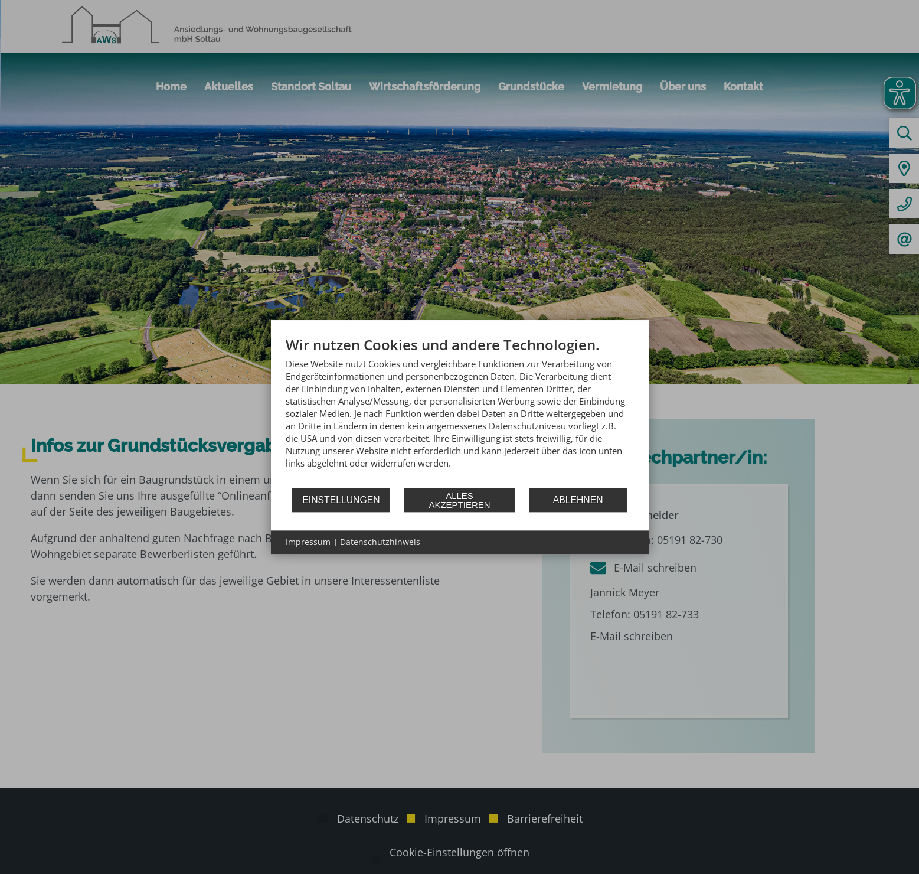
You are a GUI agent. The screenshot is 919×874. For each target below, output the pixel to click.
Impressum (308, 541)
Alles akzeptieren (459, 500)
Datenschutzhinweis (380, 541)
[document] (460, 411)
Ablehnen (578, 500)
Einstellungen (341, 500)
